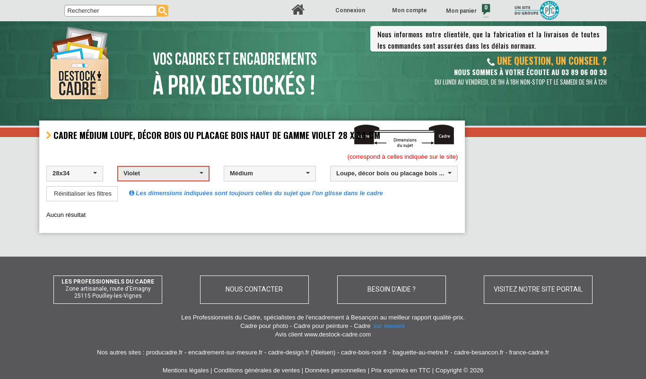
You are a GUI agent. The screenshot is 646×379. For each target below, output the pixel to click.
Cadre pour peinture (321, 325)
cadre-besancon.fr (479, 352)
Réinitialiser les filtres (83, 193)
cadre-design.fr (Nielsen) (301, 352)
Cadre (380, 325)
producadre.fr (164, 352)
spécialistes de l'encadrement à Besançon (321, 317)
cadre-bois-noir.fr (364, 352)
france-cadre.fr (529, 352)
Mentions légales (186, 370)
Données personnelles (335, 370)
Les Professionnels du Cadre (220, 317)
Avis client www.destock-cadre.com (323, 334)
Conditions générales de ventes (257, 370)
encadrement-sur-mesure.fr (225, 352)
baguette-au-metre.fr (421, 352)
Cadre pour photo (264, 325)
